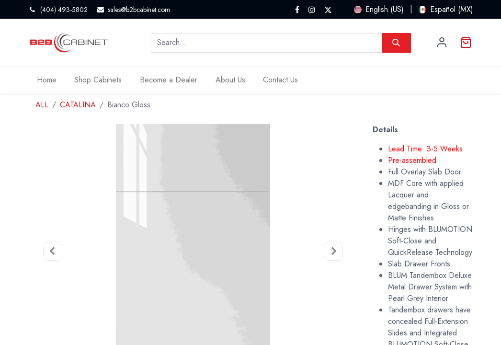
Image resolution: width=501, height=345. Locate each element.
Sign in (442, 42)
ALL (41, 104)
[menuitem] (47, 80)
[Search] (396, 42)
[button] (53, 251)
